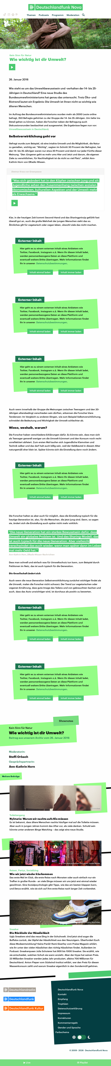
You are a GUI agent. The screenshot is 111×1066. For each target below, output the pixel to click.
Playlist (84, 1062)
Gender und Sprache (69, 1027)
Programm (58, 15)
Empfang (63, 999)
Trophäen (63, 1003)
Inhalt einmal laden (40, 272)
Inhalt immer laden (71, 272)
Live (28, 1062)
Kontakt (62, 994)
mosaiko (105, 46)
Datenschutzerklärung (70, 1008)
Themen (31, 15)
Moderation (73, 15)
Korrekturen (64, 1018)
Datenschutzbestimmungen (51, 263)
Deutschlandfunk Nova (70, 989)
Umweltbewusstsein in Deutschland (28, 129)
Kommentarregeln (68, 1022)
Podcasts (44, 15)
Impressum (64, 1013)
